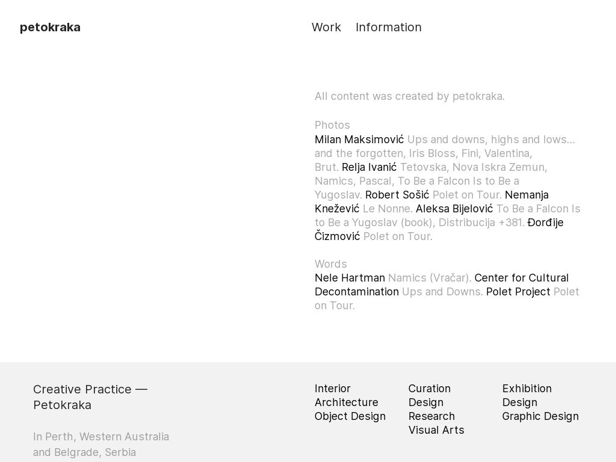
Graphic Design (540, 416)
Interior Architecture (346, 395)
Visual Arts (436, 430)
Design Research (431, 409)
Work (326, 27)
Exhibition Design (527, 395)
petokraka (50, 27)
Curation (429, 388)
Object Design (350, 416)
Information (389, 27)
